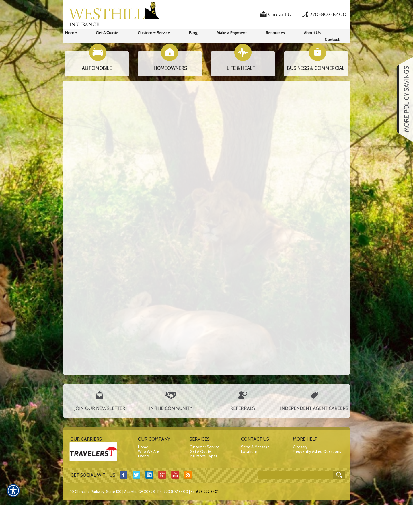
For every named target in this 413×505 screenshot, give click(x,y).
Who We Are (148, 451)
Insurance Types (203, 456)
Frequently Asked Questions (317, 451)
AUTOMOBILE (97, 68)
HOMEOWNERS (170, 68)
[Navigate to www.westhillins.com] (403, 99)
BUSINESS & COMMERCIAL (316, 68)
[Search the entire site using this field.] (296, 475)
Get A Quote (200, 451)
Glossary (300, 447)
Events (144, 456)
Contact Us (281, 14)
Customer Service (204, 447)
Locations (249, 451)
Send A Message (255, 447)
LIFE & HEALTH (243, 68)
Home (143, 447)
